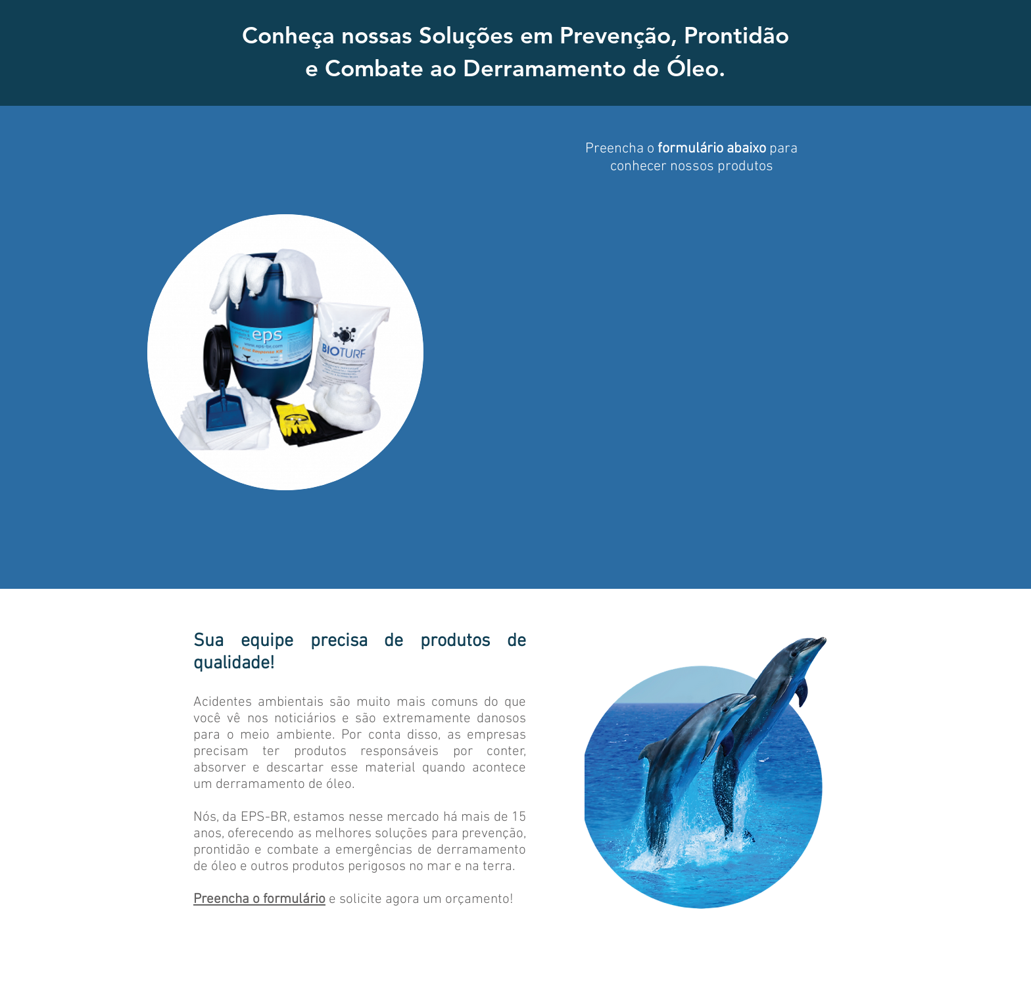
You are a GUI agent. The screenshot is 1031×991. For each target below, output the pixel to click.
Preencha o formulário (259, 899)
